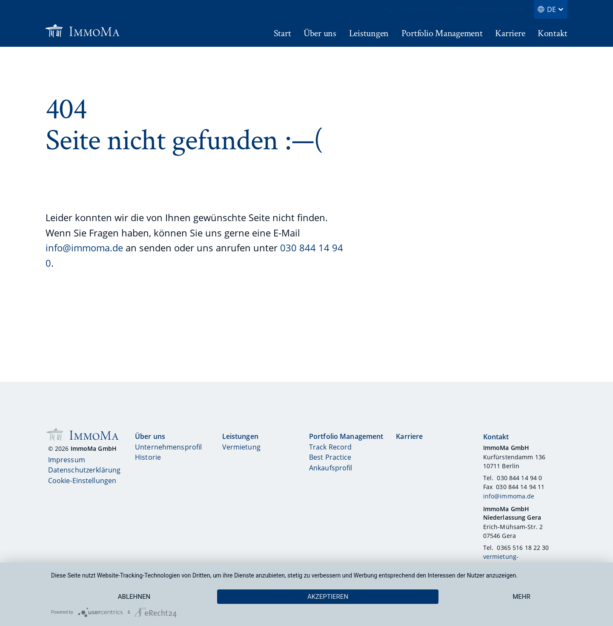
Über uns (150, 436)
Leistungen (240, 436)
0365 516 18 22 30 (523, 547)
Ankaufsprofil (330, 467)
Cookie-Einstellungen (82, 480)
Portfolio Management (346, 436)
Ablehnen (134, 596)
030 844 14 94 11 (520, 487)
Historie (148, 456)
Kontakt (496, 437)
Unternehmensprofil (168, 447)
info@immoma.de (489, 9)
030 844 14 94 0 (415, 9)
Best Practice (330, 456)
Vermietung (241, 447)
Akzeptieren (327, 596)
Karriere (409, 436)
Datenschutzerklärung (84, 469)
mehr (521, 596)
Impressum (66, 459)
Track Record (330, 447)
